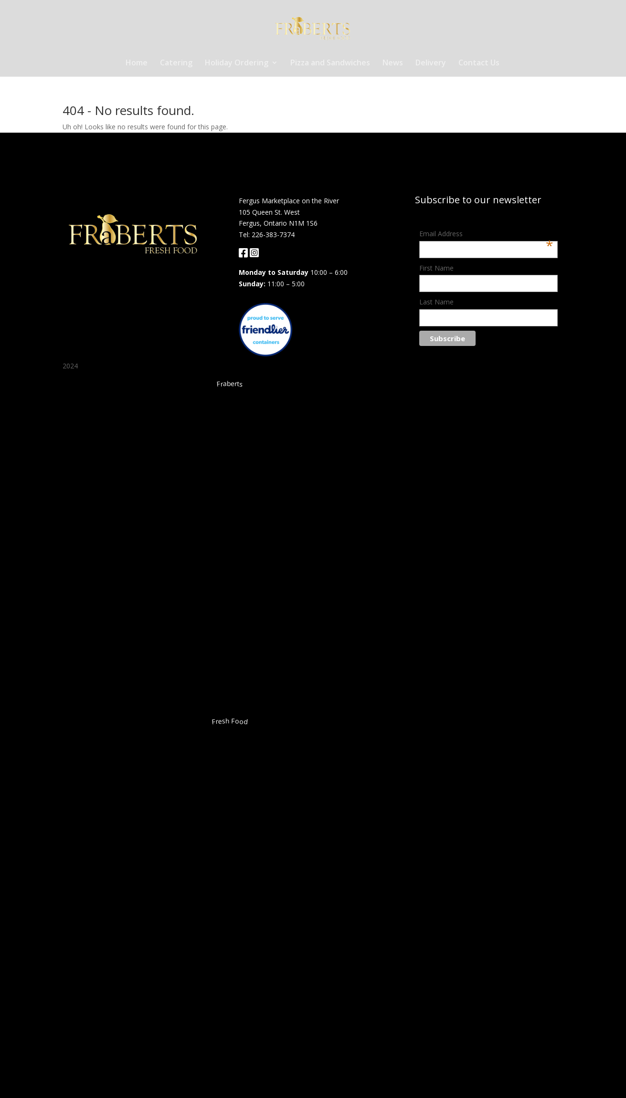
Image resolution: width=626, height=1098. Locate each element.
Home (137, 63)
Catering (176, 63)
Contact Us (478, 63)
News (392, 63)
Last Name (436, 301)
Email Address (486, 234)
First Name (436, 267)
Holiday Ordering (236, 63)
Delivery (430, 63)
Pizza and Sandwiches (330, 63)
